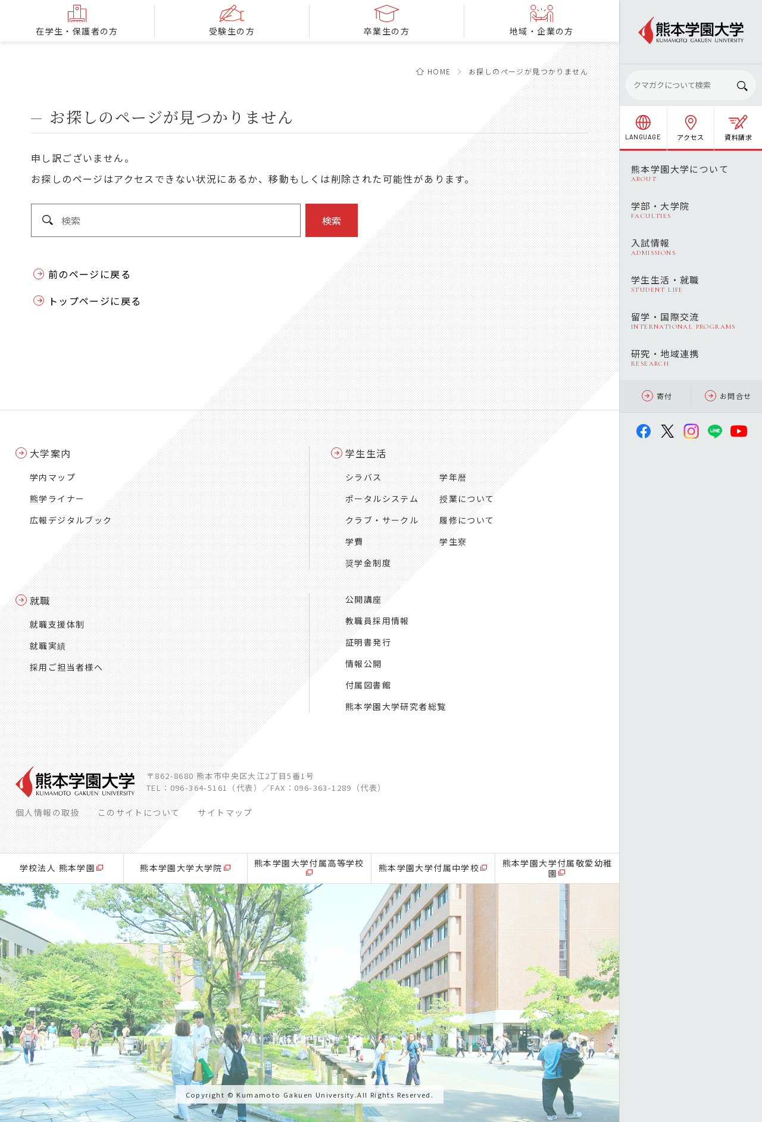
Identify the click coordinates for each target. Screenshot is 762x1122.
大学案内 (50, 453)
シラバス (363, 477)
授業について (466, 498)
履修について (466, 520)
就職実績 (48, 646)
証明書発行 (368, 642)
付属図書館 (368, 685)
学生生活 (366, 453)
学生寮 (453, 541)
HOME (439, 71)
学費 (354, 541)
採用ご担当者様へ (66, 667)
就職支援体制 (57, 624)
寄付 (657, 395)
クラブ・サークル (382, 520)
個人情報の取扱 (47, 812)
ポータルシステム (382, 498)
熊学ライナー (57, 498)
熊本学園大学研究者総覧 (395, 706)
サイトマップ (225, 812)
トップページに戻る (95, 301)
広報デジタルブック (71, 520)
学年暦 (453, 477)
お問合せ (728, 395)
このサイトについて (139, 812)
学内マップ (53, 477)
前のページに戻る (89, 274)
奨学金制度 (368, 563)
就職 (40, 600)
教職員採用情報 (377, 621)
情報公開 (363, 663)
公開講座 (363, 599)
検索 (331, 220)
